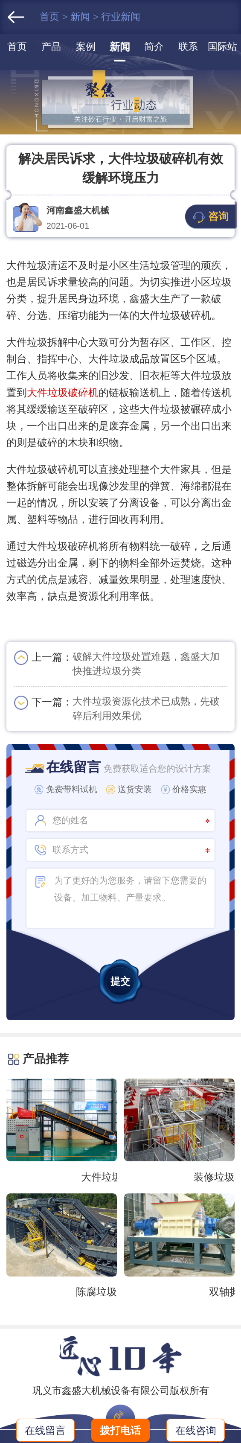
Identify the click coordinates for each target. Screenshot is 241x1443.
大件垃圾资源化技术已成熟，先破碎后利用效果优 (146, 708)
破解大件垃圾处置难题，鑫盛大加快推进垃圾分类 (146, 663)
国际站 (222, 46)
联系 (188, 46)
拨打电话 (120, 1430)
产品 (51, 46)
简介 (154, 46)
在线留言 (45, 1430)
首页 (51, 16)
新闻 (81, 16)
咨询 (210, 216)
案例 (86, 46)
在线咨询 (195, 1430)
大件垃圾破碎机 (63, 392)
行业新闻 (120, 16)
